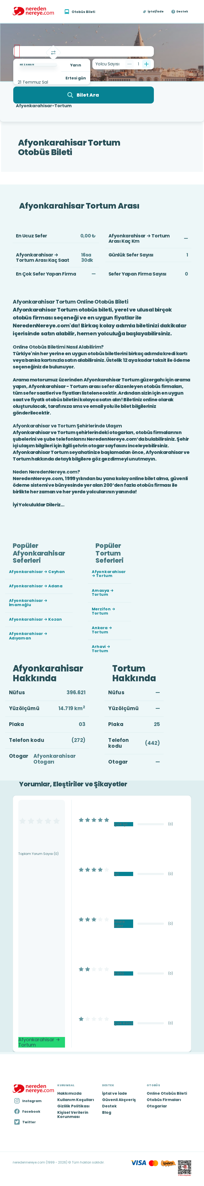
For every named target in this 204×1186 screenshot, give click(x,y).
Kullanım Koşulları (75, 1099)
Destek (182, 11)
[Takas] (53, 52)
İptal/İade (156, 11)
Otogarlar (157, 1106)
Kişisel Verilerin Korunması (72, 1114)
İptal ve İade (114, 1093)
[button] (153, 11)
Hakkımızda (69, 1093)
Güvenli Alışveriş (119, 1099)
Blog (106, 1112)
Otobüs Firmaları (164, 1099)
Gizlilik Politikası (73, 1106)
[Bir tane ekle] (146, 64)
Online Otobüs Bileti (167, 1093)
